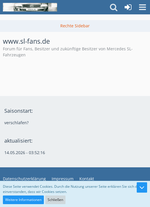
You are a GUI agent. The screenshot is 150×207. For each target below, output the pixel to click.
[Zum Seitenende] (142, 187)
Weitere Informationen (23, 199)
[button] (142, 7)
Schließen (55, 199)
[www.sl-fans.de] (30, 7)
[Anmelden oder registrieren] (128, 7)
